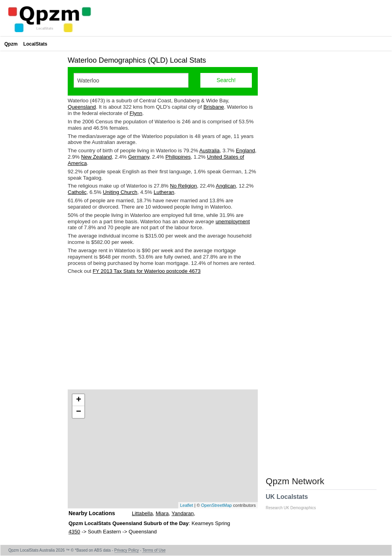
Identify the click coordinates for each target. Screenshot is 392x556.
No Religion (183, 186)
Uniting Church (120, 192)
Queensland (82, 107)
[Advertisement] (163, 331)
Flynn (135, 113)
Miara (162, 513)
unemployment (232, 221)
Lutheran (164, 192)
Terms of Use (154, 550)
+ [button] (78, 400)
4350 (74, 532)
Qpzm (10, 44)
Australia (209, 150)
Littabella (142, 513)
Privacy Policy (126, 550)
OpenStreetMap (216, 505)
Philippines (178, 157)
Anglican (226, 186)
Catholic (77, 192)
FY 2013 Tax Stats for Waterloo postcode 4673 (146, 271)
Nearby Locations (92, 513)
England (245, 150)
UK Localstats (295, 501)
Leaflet (186, 505)
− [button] (78, 412)
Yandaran (182, 513)
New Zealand (96, 157)
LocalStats (35, 44)
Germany (138, 157)
